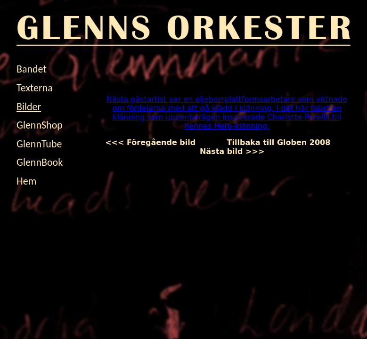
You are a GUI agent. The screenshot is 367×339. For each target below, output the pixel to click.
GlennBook (39, 162)
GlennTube (39, 143)
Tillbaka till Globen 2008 (278, 142)
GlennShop (39, 125)
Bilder (28, 106)
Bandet (31, 69)
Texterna (34, 87)
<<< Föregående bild (158, 142)
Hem (26, 181)
